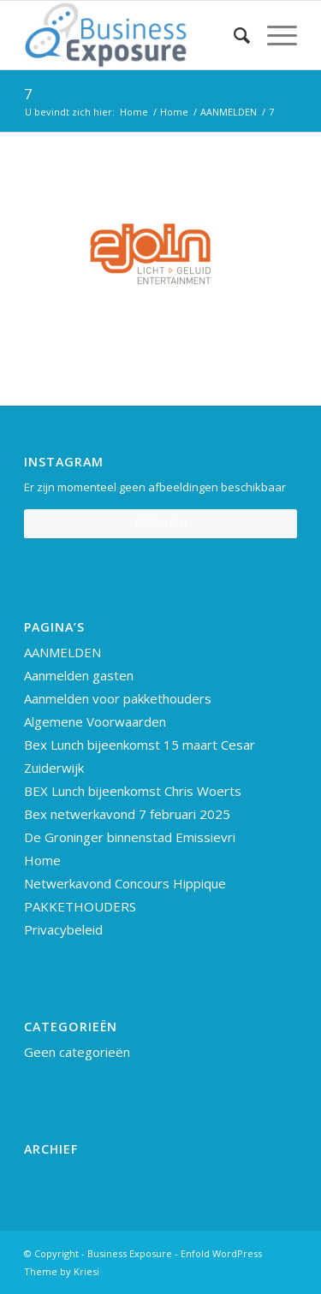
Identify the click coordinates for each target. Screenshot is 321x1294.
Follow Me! (161, 523)
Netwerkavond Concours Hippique (125, 883)
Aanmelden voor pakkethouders (117, 698)
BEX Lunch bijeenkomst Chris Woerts (132, 790)
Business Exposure (129, 1253)
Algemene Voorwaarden (95, 721)
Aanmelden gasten (79, 675)
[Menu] (273, 35)
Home (42, 860)
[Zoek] (233, 35)
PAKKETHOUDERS (80, 906)
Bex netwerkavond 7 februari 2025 (127, 813)
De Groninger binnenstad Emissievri (129, 837)
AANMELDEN (62, 652)
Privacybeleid (63, 929)
